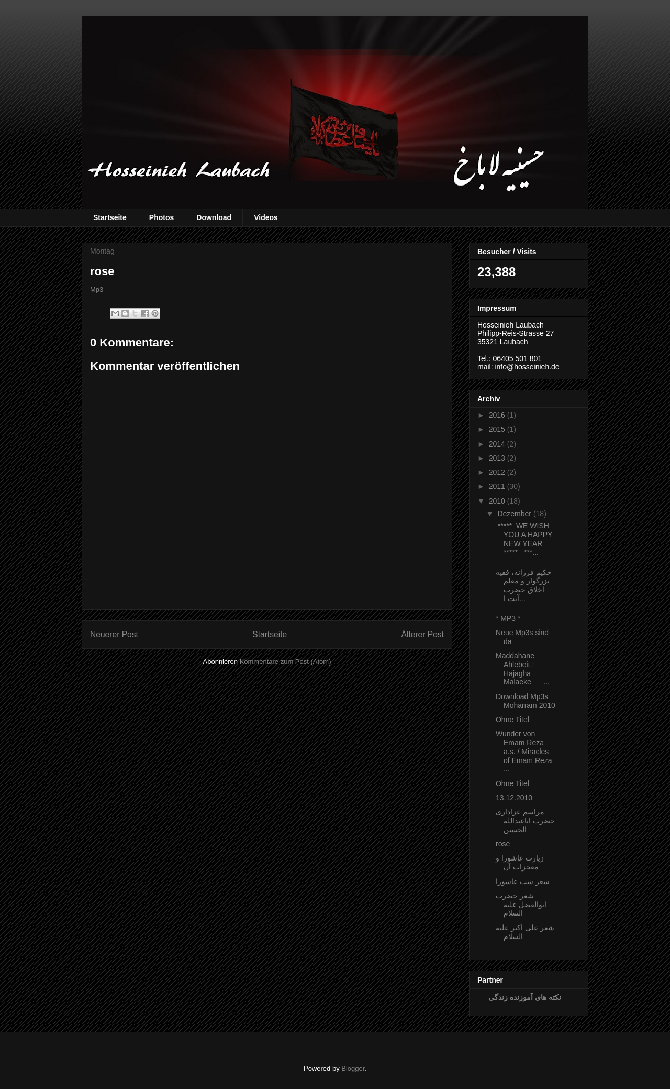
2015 (497, 429)
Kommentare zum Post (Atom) (285, 662)
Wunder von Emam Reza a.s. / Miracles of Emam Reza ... (524, 751)
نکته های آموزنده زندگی (524, 997)
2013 (497, 458)
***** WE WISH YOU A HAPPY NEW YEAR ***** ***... (524, 538)
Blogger (352, 1068)
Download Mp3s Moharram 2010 (525, 701)
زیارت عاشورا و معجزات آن (520, 862)
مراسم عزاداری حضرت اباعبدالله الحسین (525, 821)
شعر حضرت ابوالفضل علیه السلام (521, 904)
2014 (497, 444)
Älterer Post (422, 634)
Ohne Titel (512, 719)
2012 (497, 472)
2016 (497, 415)
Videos (266, 217)
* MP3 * (508, 618)
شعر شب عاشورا (523, 881)
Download (213, 217)
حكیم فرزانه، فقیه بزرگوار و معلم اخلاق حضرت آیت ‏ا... (524, 585)
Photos (161, 217)
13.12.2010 (514, 797)
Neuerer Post (114, 634)
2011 (497, 486)
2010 (497, 501)
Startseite (110, 217)
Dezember (514, 513)
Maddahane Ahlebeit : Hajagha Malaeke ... (523, 668)
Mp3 (96, 289)
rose (503, 844)
